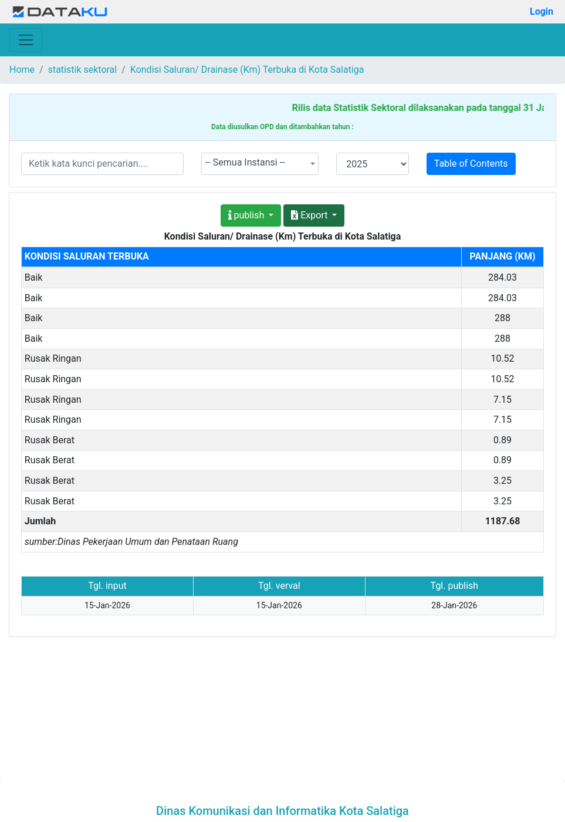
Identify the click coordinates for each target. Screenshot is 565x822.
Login (541, 11)
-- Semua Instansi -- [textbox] (245, 162)
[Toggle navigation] (25, 40)
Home (22, 69)
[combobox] (260, 164)
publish (247, 215)
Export (310, 215)
